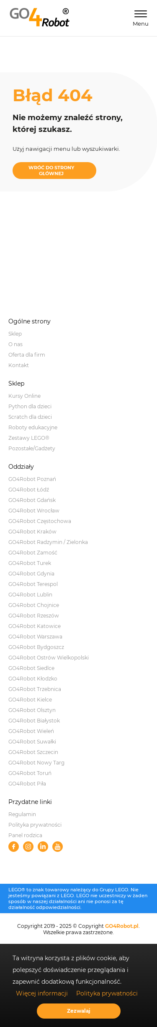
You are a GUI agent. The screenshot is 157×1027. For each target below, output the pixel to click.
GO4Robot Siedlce (31, 668)
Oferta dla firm (26, 355)
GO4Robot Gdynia (31, 573)
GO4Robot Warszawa (35, 636)
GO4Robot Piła (27, 783)
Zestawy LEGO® (28, 438)
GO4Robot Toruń (29, 773)
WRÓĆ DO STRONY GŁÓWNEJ (51, 170)
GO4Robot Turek (29, 563)
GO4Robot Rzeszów (33, 615)
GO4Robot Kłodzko (32, 678)
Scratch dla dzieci (30, 417)
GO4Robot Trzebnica (34, 689)
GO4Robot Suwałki (32, 741)
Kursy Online (24, 396)
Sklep (15, 334)
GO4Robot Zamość (32, 552)
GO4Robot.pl (122, 926)
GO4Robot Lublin (30, 594)
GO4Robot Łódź (28, 489)
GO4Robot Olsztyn (32, 710)
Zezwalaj (78, 1011)
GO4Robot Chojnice (33, 605)
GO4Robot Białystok (34, 720)
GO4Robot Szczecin (33, 752)
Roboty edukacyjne (32, 427)
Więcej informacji (42, 993)
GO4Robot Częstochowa (39, 521)
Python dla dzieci (29, 406)
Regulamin (22, 814)
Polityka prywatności (35, 825)
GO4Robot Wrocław (33, 510)
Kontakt (18, 365)
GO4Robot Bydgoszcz (36, 647)
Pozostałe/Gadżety (31, 448)
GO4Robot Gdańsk (32, 500)
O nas (15, 344)
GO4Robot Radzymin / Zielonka (48, 542)
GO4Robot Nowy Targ (36, 762)
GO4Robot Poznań (32, 479)
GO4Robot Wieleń (31, 731)
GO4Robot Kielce (30, 699)
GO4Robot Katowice (34, 626)
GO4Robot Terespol (33, 584)
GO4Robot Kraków (32, 531)
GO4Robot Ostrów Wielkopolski (48, 657)
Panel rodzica (25, 835)
